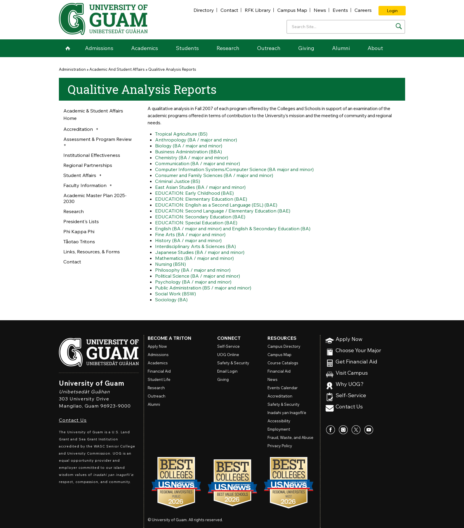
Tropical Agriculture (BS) (181, 134)
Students (187, 48)
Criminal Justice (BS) (177, 181)
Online (228, 354)
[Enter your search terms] (345, 27)
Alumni (341, 48)
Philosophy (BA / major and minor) (193, 270)
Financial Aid (159, 371)
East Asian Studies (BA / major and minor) (201, 187)
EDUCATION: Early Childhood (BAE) (195, 193)
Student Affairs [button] (79, 175)
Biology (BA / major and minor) (189, 146)
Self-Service (351, 395)
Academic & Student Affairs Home (93, 114)
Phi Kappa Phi (78, 231)
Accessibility (279, 420)
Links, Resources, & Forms (91, 252)
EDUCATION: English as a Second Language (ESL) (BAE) (217, 205)
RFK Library (258, 10)
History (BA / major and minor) (189, 240)
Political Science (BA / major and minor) (198, 276)
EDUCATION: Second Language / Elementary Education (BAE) (224, 211)
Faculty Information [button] (85, 185)
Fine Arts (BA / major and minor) (190, 234)
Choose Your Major (358, 350)
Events (340, 10)
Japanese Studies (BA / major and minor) (200, 252)
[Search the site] (399, 26)
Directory (204, 10)
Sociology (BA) (171, 299)
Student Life (159, 379)
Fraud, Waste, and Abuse (290, 437)
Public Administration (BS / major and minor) (204, 288)
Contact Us (73, 420)
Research (228, 48)
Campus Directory (284, 346)
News (320, 10)
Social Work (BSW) (175, 294)
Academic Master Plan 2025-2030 (95, 198)
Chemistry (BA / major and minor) (192, 157)
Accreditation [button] (78, 129)
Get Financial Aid (356, 362)
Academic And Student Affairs (117, 69)
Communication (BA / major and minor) (198, 163)
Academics (144, 48)
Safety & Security (233, 362)
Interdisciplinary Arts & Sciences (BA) (196, 246)
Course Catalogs (283, 362)
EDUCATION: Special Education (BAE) (197, 223)
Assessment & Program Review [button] (97, 139)
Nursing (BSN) (171, 264)
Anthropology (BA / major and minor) (197, 140)
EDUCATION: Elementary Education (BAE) (201, 199)
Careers (363, 10)
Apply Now (349, 339)
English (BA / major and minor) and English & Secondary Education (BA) (234, 228)
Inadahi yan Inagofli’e (287, 412)
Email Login (227, 371)
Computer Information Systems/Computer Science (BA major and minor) (235, 169)
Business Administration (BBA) (189, 151)
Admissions (99, 48)
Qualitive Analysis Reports (172, 69)
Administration (72, 69)
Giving (306, 48)
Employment (279, 429)
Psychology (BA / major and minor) (194, 282)
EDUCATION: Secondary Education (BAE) (201, 217)
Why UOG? (350, 384)
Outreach (269, 48)
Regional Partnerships (87, 165)
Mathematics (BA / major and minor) (195, 258)
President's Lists (81, 221)
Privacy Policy (280, 445)
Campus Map (292, 10)
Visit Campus (352, 373)
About (375, 48)
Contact (229, 10)
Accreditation (280, 396)
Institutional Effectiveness (91, 155)
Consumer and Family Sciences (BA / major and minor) (215, 175)
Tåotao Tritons (79, 241)
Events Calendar (283, 387)
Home (68, 48)
